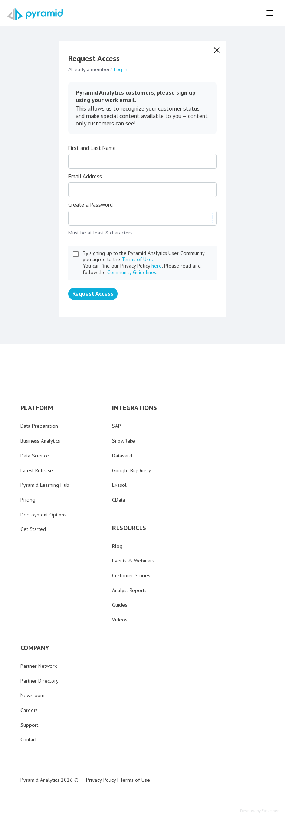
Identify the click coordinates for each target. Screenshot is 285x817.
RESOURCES (129, 528)
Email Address (85, 176)
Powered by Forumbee (259, 810)
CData (118, 499)
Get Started (33, 529)
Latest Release (36, 470)
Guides (119, 604)
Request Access (93, 293)
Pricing (27, 499)
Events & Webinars (133, 560)
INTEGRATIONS (134, 408)
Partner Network (38, 666)
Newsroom (32, 695)
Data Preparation (39, 426)
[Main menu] (269, 13)
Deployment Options (43, 514)
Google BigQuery (131, 470)
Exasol (119, 485)
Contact (28, 739)
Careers (29, 710)
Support (29, 725)
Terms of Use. (137, 259)
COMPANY (34, 648)
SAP (116, 426)
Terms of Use (135, 780)
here (156, 265)
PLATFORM (36, 408)
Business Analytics (40, 440)
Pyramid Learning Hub (44, 485)
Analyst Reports (129, 590)
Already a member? (97, 69)
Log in (120, 69)
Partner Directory (39, 680)
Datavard (122, 455)
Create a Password (90, 204)
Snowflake (123, 440)
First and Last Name (92, 148)
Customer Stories (131, 575)
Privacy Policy (101, 780)
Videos (119, 619)
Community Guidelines (131, 272)
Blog (117, 546)
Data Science (34, 455)
